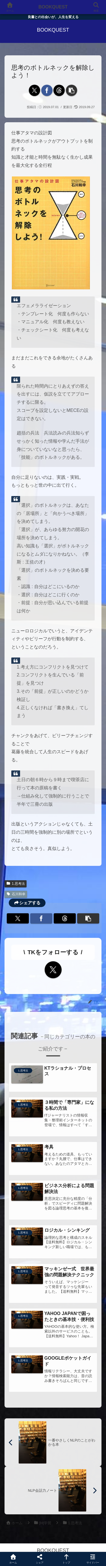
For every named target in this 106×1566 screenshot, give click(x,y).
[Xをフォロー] (53, 969)
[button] (71, 90)
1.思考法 (15, 884)
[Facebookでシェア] (47, 90)
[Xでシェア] (34, 90)
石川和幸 (15, 894)
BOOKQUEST (53, 7)
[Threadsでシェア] (59, 90)
